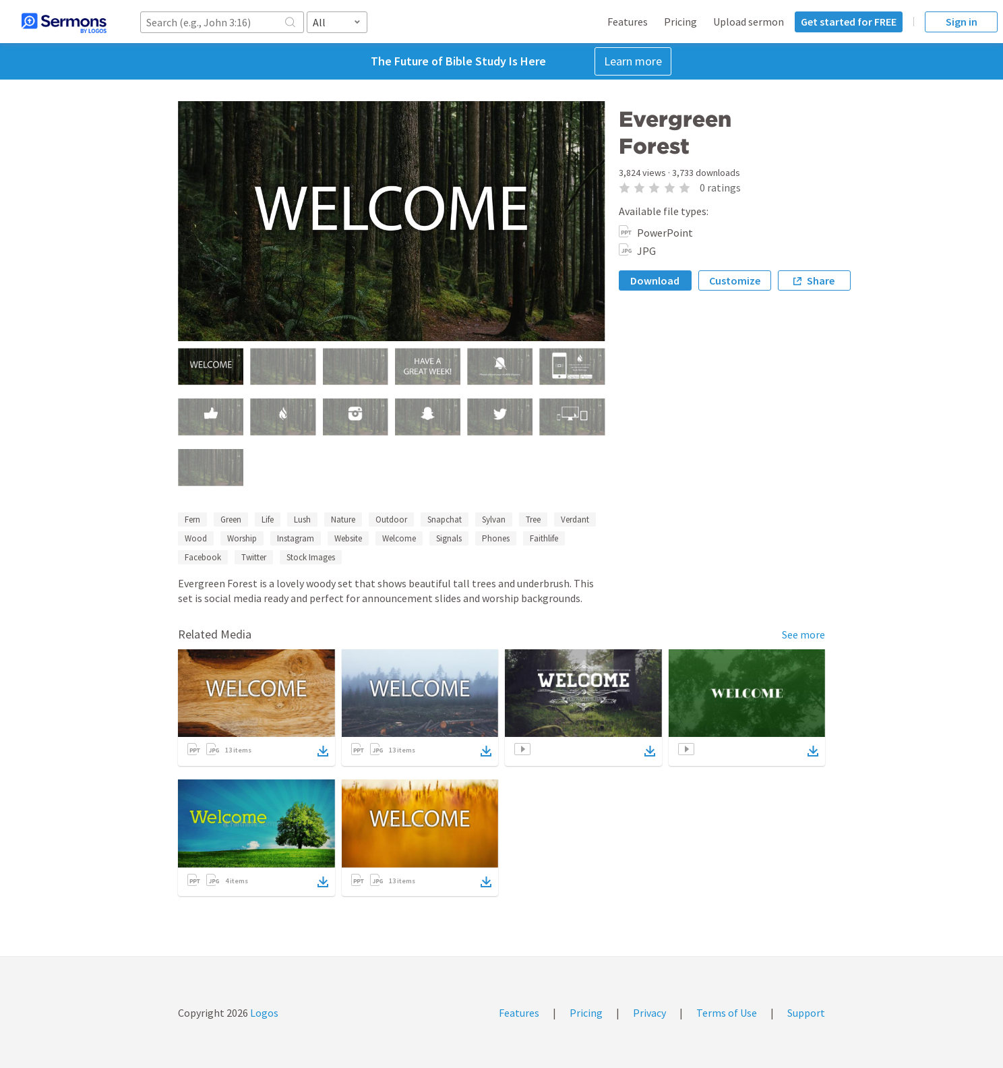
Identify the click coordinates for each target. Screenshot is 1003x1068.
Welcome (399, 538)
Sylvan (494, 519)
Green (230, 519)
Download (654, 280)
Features (627, 21)
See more (803, 634)
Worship (242, 538)
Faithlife (544, 538)
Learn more (633, 61)
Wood (196, 538)
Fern (192, 519)
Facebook (203, 557)
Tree (533, 519)
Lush (302, 519)
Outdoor (391, 519)
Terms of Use (726, 1012)
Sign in (961, 21)
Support (806, 1012)
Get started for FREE (848, 21)
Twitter (253, 557)
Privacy (649, 1012)
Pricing (680, 21)
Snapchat (444, 519)
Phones (496, 538)
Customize (734, 280)
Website (348, 538)
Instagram (295, 538)
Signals (449, 538)
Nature (343, 519)
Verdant (575, 519)
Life (268, 519)
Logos (263, 1012)
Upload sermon (748, 21)
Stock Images (310, 557)
